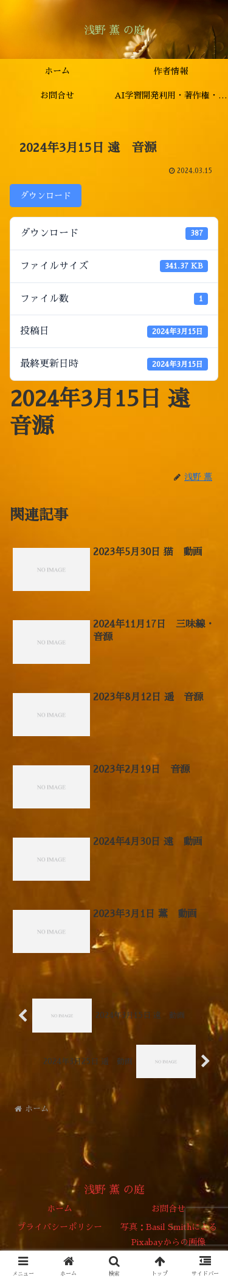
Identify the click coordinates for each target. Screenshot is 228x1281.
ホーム (59, 1208)
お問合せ (168, 1208)
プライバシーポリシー (59, 1227)
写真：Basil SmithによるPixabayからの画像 (168, 1234)
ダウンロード (45, 195)
